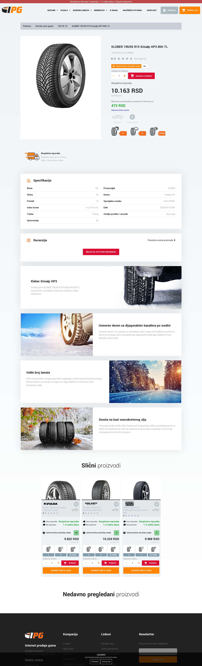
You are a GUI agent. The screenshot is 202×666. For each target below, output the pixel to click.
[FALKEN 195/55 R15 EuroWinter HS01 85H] (101, 488)
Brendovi (99, 10)
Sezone (51, 10)
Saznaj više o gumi (61, 570)
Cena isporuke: (51, 521)
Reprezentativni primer (120, 110)
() (192, 10)
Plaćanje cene (107, 643)
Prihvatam (95, 661)
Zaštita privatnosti (109, 648)
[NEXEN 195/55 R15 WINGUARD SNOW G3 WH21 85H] (141, 488)
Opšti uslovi (68, 648)
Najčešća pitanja (132, 10)
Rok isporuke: (51, 525)
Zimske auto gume (44, 26)
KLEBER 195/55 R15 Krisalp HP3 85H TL (91, 26)
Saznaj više (106, 661)
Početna (27, 26)
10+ (76, 533)
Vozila (64, 10)
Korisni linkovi (81, 10)
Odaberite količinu (119, 70)
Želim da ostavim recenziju (101, 252)
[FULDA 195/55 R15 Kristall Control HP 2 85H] (60, 488)
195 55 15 (62, 26)
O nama (114, 10)
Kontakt (152, 10)
